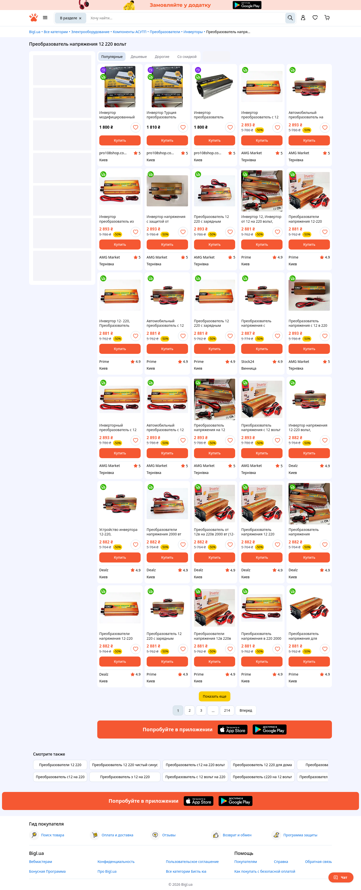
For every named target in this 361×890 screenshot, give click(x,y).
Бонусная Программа (47, 871)
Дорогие (162, 56)
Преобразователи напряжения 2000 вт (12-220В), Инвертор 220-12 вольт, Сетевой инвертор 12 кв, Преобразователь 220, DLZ (166, 531)
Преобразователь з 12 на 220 (125, 776)
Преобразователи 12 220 (60, 764)
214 (227, 710)
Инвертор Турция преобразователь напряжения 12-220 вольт (163, 114)
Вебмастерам (40, 861)
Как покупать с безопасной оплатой (264, 871)
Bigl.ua (34, 31)
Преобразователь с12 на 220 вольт (195, 764)
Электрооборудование (90, 31)
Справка (281, 861)
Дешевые (139, 56)
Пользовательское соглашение (192, 861)
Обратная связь (318, 861)
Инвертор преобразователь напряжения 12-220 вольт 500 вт (210, 114)
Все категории (56, 31)
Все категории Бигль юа (186, 871)
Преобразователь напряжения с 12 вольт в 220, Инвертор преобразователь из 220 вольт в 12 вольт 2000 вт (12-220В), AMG (260, 427)
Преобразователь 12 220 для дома (262, 764)
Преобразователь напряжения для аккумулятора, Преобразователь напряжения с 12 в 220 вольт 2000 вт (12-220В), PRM (309, 635)
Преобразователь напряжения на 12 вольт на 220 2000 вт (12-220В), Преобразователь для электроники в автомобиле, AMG (212, 427)
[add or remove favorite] (136, 127)
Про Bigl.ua (107, 871)
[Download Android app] (270, 729)
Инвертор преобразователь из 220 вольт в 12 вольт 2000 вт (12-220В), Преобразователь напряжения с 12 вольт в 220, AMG (118, 218)
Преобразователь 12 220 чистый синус (125, 764)
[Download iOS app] (233, 729)
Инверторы (193, 31)
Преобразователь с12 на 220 (60, 776)
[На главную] (33, 20)
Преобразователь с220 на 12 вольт (262, 776)
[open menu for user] (303, 18)
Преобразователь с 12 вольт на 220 (195, 776)
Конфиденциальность (116, 861)
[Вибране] (315, 19)
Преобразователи (165, 31)
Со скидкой (187, 56)
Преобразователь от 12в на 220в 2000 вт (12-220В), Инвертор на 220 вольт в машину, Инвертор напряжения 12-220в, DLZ (214, 531)
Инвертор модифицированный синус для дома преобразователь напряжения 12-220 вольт (117, 114)
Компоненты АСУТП (129, 31)
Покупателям (245, 861)
